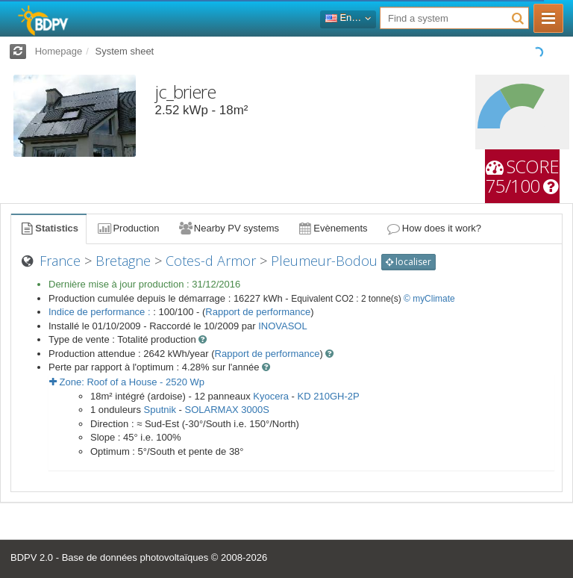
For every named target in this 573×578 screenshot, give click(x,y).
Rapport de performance (257, 311)
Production (127, 228)
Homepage (59, 51)
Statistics (48, 228)
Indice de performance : (100, 311)
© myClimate (429, 298)
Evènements (332, 228)
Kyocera (271, 396)
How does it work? (434, 228)
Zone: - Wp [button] (126, 382)
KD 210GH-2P (329, 396)
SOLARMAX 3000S (227, 409)
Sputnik (160, 409)
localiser (408, 261)
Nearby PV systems (228, 228)
